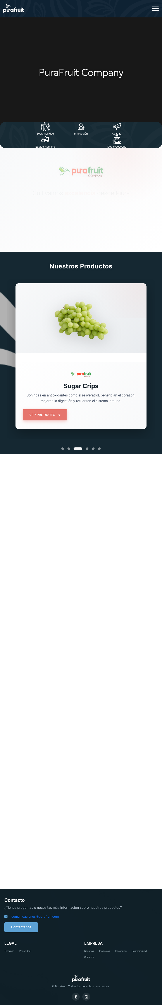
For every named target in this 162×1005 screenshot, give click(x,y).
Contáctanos (21, 927)
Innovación (121, 951)
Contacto (89, 957)
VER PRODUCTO (44, 415)
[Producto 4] (87, 448)
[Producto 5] (93, 448)
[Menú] (155, 9)
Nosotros (89, 951)
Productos (104, 951)
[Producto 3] (78, 448)
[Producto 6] (99, 448)
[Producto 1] (62, 448)
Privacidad (25, 951)
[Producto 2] (68, 448)
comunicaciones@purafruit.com (35, 916)
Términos (9, 951)
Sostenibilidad (139, 951)
